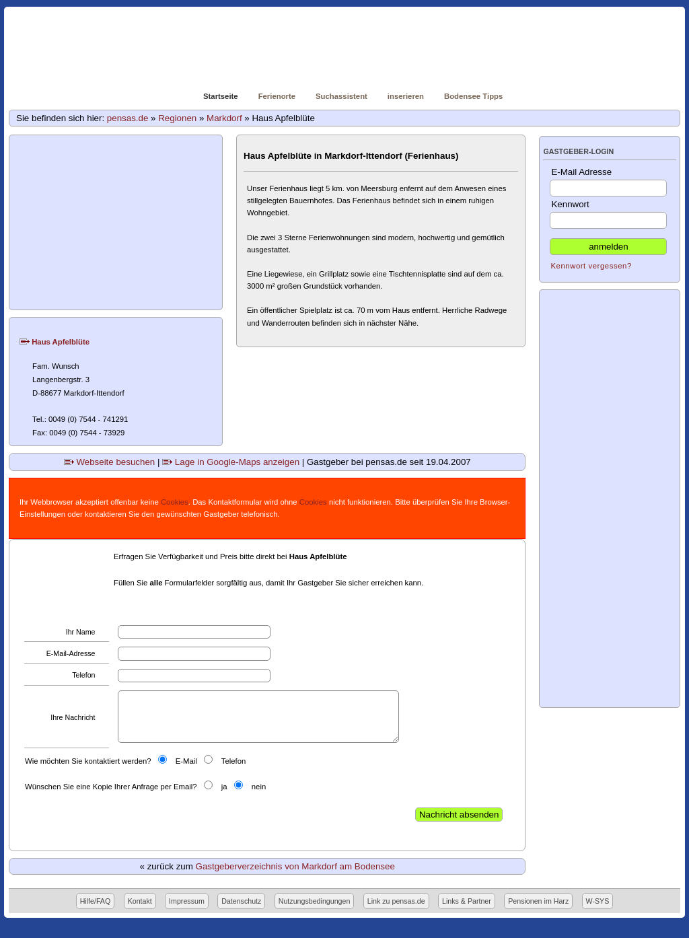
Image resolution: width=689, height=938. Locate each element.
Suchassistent (341, 96)
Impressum (187, 901)
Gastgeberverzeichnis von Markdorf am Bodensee (295, 866)
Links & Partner (466, 901)
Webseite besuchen (109, 462)
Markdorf (224, 118)
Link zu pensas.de (396, 901)
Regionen (177, 118)
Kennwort (608, 214)
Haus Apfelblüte (54, 342)
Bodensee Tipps (473, 96)
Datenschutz (241, 901)
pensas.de (128, 118)
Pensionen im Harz (538, 901)
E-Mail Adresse (608, 181)
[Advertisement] (116, 223)
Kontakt (140, 901)
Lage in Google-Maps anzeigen (230, 462)
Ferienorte (276, 96)
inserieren (406, 96)
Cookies (174, 502)
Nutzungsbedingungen (315, 901)
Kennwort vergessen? (590, 266)
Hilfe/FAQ (95, 901)
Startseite (220, 96)
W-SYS (598, 901)
